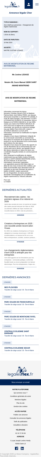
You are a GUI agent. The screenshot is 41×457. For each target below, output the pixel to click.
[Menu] (37, 4)
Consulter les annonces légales (20, 418)
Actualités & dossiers (20, 425)
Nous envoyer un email (21, 382)
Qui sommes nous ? (20, 393)
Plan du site (20, 403)
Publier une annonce (20, 415)
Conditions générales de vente (20, 396)
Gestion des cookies (20, 406)
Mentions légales (20, 400)
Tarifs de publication (20, 421)
